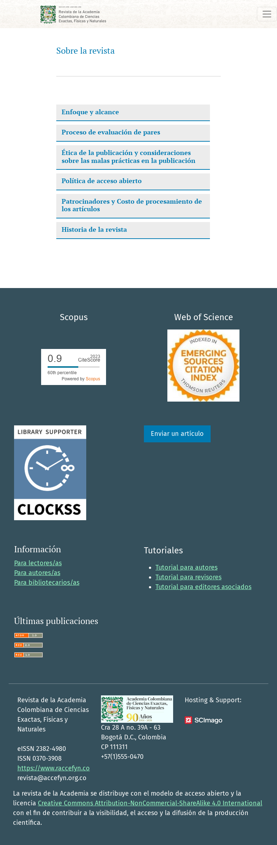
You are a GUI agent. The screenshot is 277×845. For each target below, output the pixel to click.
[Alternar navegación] (267, 14)
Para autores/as (37, 573)
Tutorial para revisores (188, 577)
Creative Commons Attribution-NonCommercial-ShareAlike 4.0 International (150, 803)
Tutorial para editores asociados (203, 587)
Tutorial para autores (186, 567)
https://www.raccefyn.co (53, 768)
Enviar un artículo (177, 434)
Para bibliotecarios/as (46, 583)
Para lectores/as (38, 563)
